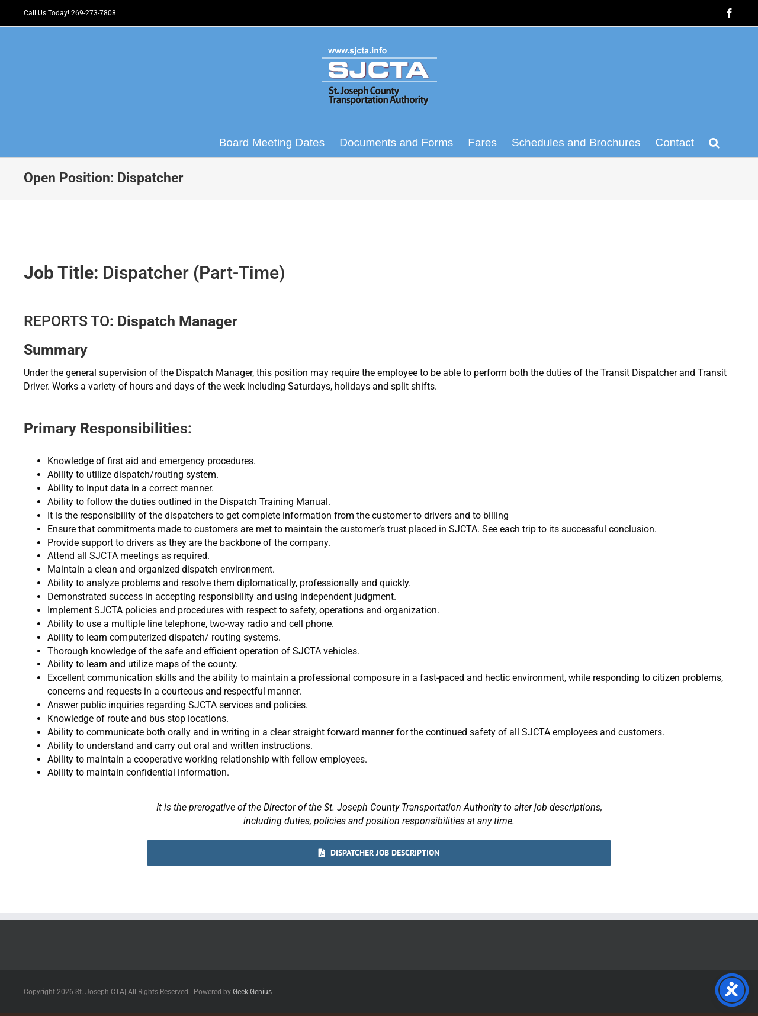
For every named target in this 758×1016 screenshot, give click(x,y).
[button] (714, 142)
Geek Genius (252, 992)
